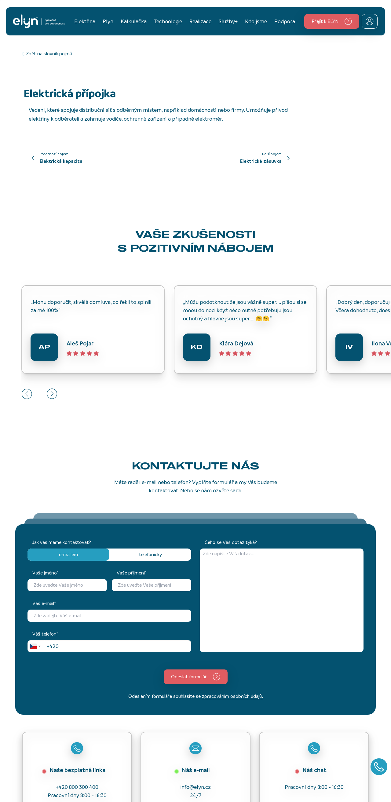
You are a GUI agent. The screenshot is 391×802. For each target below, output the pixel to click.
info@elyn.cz (196, 787)
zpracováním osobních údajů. (232, 696)
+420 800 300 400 (77, 787)
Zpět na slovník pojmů (46, 54)
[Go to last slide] (26, 393)
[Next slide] (52, 393)
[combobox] (35, 646)
